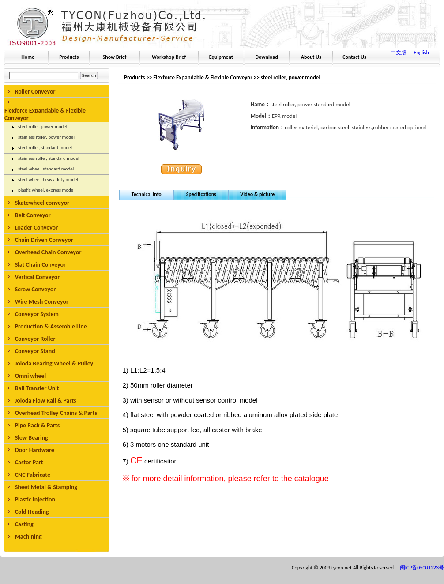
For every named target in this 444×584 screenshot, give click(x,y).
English (421, 52)
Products (69, 57)
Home (27, 57)
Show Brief (115, 57)
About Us (311, 57)
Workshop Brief (169, 57)
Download (267, 57)
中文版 (398, 52)
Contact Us (354, 57)
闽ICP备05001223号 (422, 568)
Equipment (221, 57)
